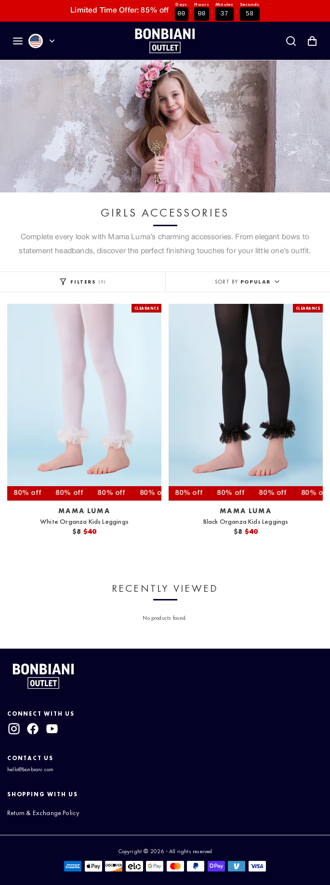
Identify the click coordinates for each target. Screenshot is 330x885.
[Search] (291, 41)
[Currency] (52, 41)
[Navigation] (17, 41)
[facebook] (33, 728)
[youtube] (52, 728)
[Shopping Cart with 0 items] (312, 41)
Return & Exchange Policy (43, 812)
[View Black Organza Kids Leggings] (246, 402)
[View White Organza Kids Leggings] (84, 402)
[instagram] (14, 728)
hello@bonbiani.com (30, 769)
